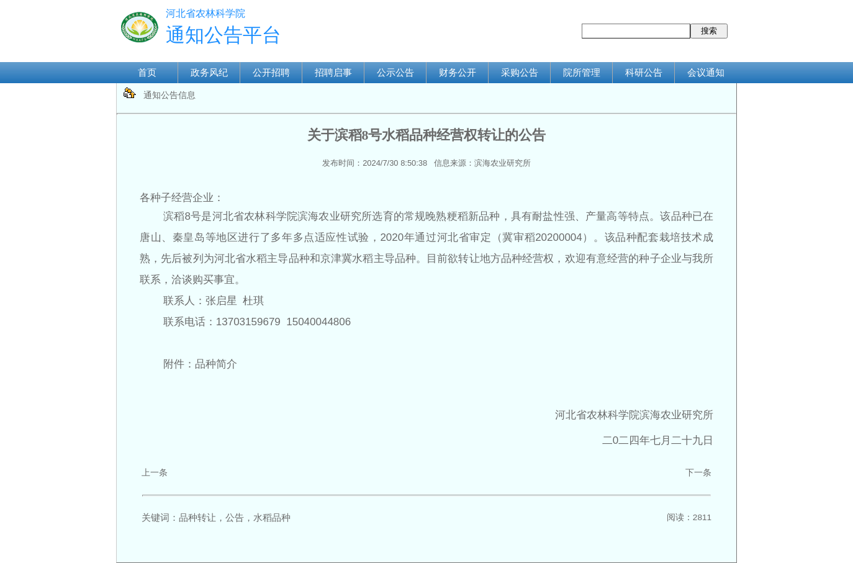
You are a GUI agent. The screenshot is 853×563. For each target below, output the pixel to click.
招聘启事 (333, 72)
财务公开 (457, 72)
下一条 (698, 472)
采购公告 (519, 72)
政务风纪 (209, 72)
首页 (147, 72)
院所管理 (581, 72)
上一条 (155, 472)
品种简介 (216, 364)
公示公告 (395, 72)
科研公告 (643, 72)
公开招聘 (271, 72)
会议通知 (705, 72)
